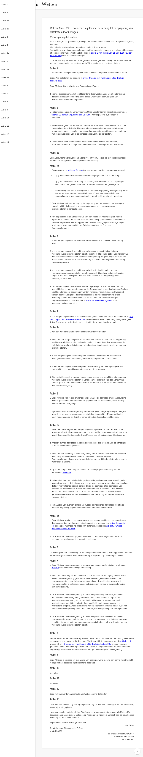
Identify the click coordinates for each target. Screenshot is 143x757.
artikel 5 (66, 472)
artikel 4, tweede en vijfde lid (99, 300)
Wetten (51, 4)
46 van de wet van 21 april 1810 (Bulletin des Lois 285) (87, 644)
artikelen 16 (125, 641)
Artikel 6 (55, 567)
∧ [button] (137, 751)
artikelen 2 (73, 170)
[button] (38, 4)
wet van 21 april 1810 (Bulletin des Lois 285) (71, 115)
